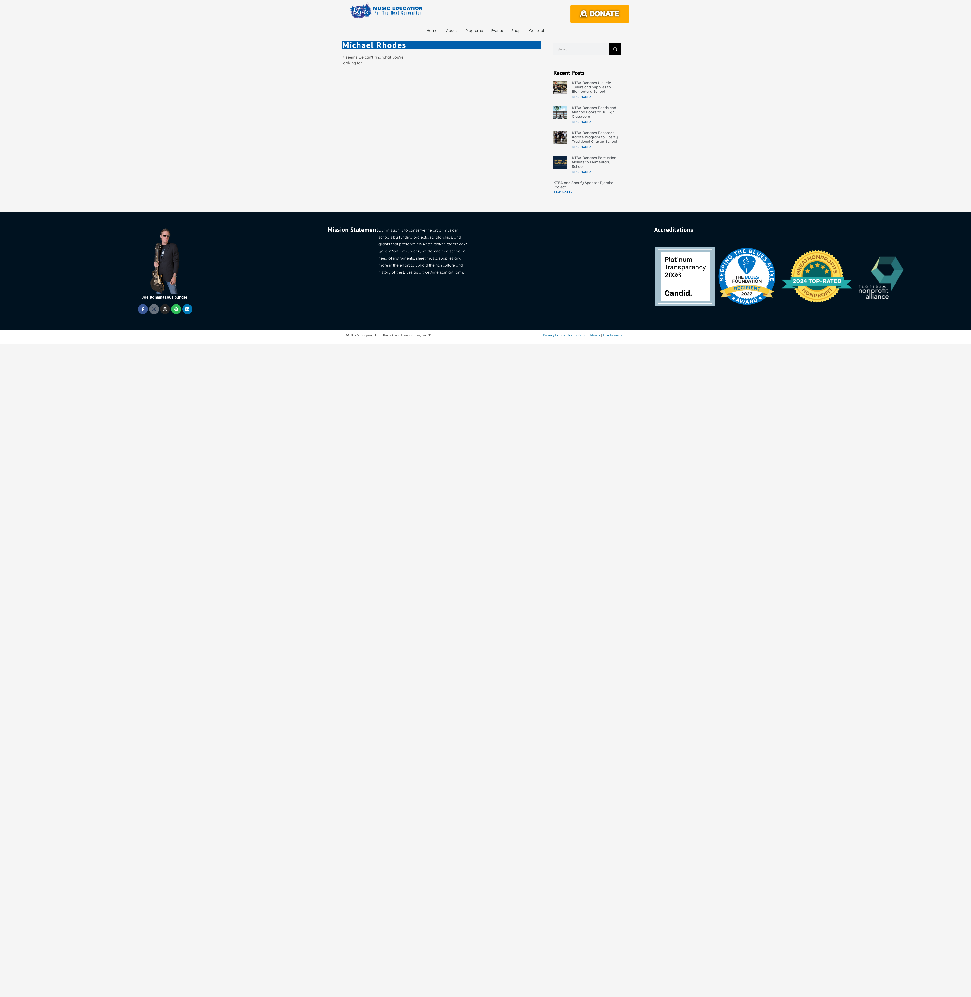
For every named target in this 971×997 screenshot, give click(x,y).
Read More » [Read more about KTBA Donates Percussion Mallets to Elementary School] (581, 172)
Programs (474, 30)
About (451, 30)
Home (432, 30)
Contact (536, 30)
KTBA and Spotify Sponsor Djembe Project (583, 184)
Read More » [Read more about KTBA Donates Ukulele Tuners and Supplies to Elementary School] (581, 97)
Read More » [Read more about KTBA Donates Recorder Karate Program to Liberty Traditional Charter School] (581, 147)
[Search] (615, 49)
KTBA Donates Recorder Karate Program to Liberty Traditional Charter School (595, 137)
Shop (516, 30)
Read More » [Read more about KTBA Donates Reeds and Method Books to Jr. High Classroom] (581, 122)
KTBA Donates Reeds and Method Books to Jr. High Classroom (594, 112)
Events (497, 30)
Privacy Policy (554, 335)
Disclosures (612, 335)
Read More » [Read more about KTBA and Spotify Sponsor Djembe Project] (562, 192)
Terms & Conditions (584, 335)
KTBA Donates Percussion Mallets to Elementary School (594, 162)
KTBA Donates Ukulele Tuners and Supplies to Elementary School (591, 87)
